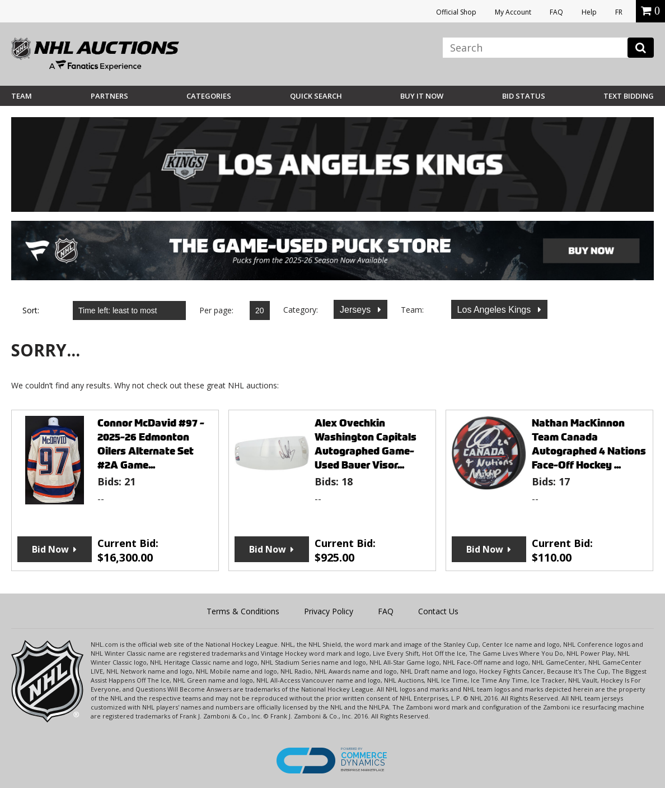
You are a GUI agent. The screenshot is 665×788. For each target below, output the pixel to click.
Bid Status (523, 96)
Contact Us (438, 611)
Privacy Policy (328, 611)
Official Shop (456, 12)
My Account (513, 12)
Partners (109, 96)
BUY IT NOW (421, 96)
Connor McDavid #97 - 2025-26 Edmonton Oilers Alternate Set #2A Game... (150, 444)
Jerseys (356, 309)
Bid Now (50, 549)
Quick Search (316, 96)
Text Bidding (628, 96)
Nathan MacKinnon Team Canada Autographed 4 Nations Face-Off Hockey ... (589, 444)
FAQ (556, 12)
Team (21, 96)
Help (589, 12)
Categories (208, 96)
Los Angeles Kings (495, 309)
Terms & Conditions (243, 611)
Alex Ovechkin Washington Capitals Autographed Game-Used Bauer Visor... (365, 444)
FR (618, 12)
